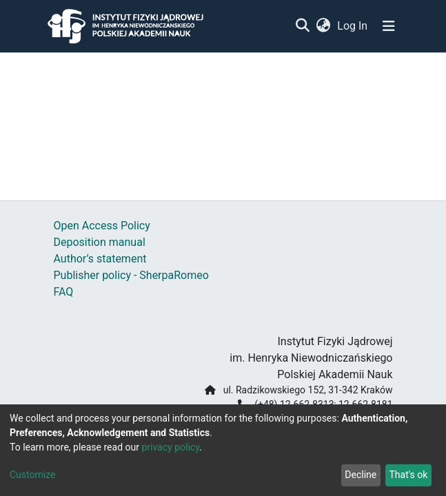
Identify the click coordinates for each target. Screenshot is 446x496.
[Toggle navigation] (388, 26)
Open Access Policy (102, 225)
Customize (32, 474)
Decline (360, 474)
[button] (323, 26)
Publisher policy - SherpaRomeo (131, 275)
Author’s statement (100, 258)
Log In (353, 25)
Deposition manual (99, 242)
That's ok (408, 474)
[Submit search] (303, 26)
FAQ (64, 291)
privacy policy (170, 447)
